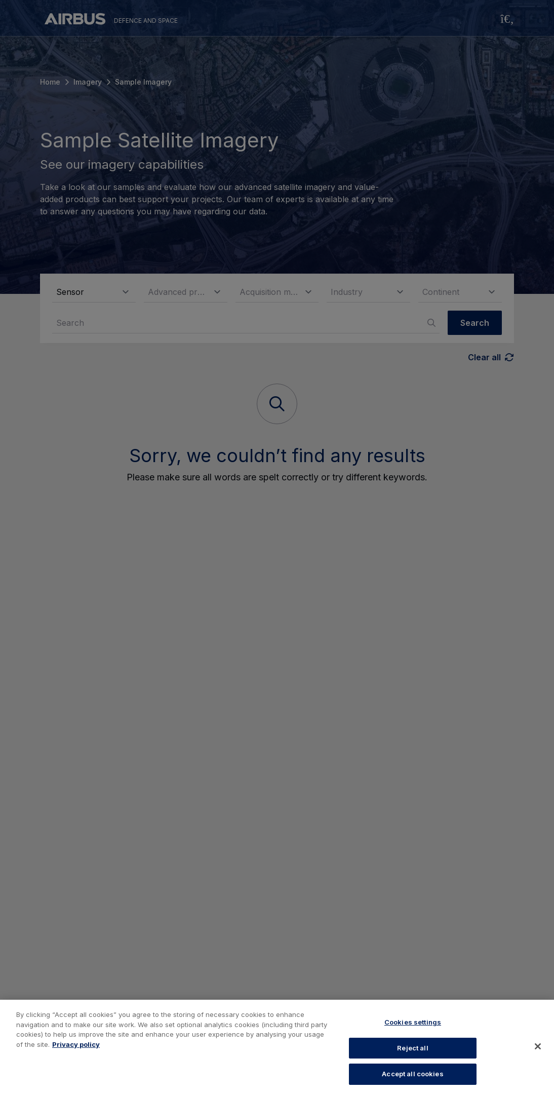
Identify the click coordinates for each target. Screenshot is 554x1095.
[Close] (538, 1046)
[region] (277, 1047)
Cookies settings (412, 1022)
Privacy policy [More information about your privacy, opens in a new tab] (76, 1044)
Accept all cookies (412, 1074)
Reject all (412, 1048)
